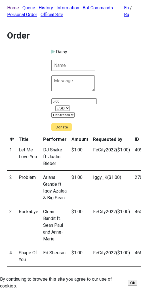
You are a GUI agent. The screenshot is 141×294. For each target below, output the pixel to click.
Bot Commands (98, 7)
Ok (132, 283)
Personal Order (22, 14)
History (46, 7)
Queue (28, 7)
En (126, 7)
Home (13, 7)
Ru (126, 14)
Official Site (52, 14)
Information (67, 7)
